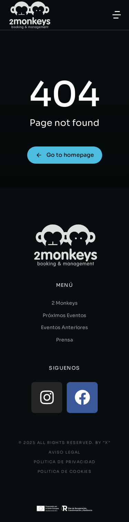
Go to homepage (64, 155)
